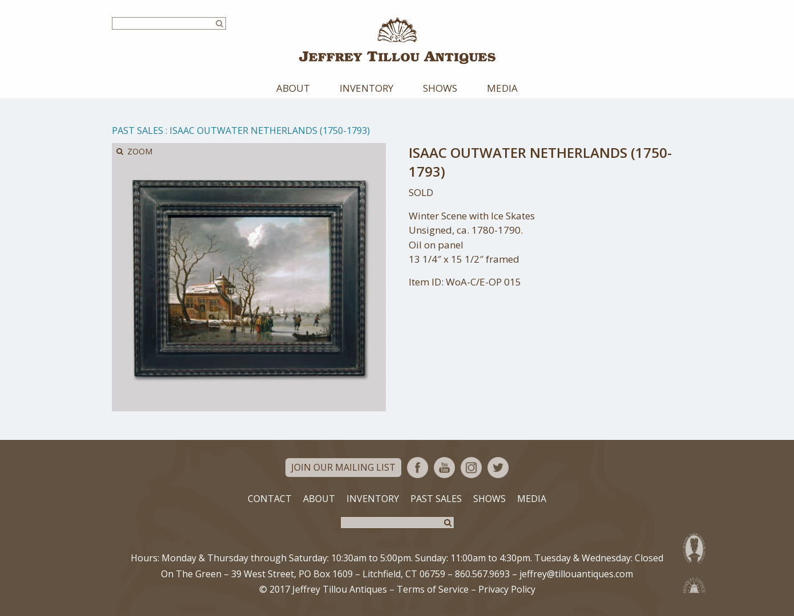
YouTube (444, 467)
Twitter (498, 467)
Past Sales (137, 130)
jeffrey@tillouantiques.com (576, 574)
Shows (440, 88)
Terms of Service (433, 589)
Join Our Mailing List (343, 467)
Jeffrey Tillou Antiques (397, 40)
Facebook (417, 467)
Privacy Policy (506, 589)
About (293, 88)
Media (502, 88)
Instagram (471, 467)
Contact (270, 498)
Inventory (366, 88)
